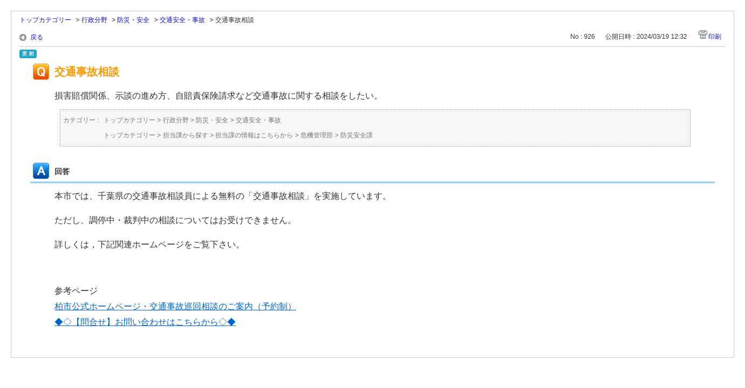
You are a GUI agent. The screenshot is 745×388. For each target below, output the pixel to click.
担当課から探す (185, 135)
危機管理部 (316, 135)
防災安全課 (356, 135)
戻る (36, 37)
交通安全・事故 (182, 20)
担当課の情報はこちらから (254, 135)
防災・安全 (133, 20)
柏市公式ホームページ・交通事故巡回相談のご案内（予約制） (175, 306)
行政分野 (94, 20)
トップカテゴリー (45, 20)
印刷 (714, 36)
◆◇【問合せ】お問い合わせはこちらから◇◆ (145, 322)
